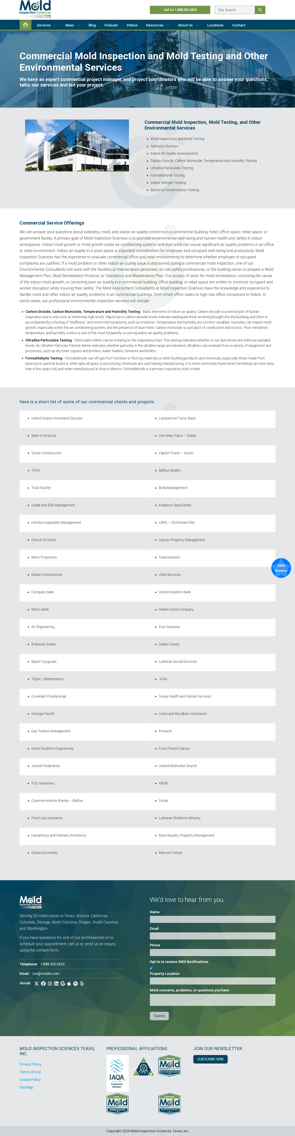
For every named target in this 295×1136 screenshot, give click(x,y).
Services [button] (47, 25)
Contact (238, 25)
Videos (132, 25)
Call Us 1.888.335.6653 (180, 10)
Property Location (164, 973)
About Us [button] (188, 25)
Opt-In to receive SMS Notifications (179, 962)
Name (155, 912)
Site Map (26, 1087)
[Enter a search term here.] (235, 10)
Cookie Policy (30, 1080)
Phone (155, 945)
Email (154, 928)
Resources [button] (157, 25)
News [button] (72, 25)
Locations (215, 25)
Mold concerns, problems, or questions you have (189, 990)
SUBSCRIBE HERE (210, 1059)
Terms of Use (30, 1072)
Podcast (111, 25)
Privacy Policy (30, 1064)
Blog (92, 25)
